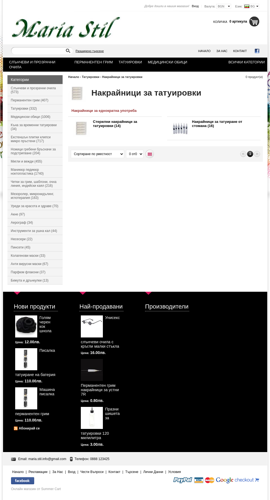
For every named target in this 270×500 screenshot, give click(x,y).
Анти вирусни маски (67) (29, 264)
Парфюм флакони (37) (28, 272)
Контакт (240, 51)
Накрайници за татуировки (122, 77)
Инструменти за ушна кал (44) (34, 231)
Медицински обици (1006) (30, 117)
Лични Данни (153, 472)
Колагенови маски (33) (28, 256)
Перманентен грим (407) (29, 100)
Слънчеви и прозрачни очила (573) (33, 90)
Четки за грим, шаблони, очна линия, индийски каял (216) (34, 184)
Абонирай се (29, 428)
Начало (204, 51)
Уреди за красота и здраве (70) (34, 206)
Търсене (131, 472)
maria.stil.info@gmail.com (47, 459)
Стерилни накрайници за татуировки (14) (115, 124)
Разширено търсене (90, 51)
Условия (174, 472)
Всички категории (246, 62)
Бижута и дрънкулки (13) (30, 280)
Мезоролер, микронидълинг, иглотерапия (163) (32, 196)
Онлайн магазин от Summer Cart (36, 489)
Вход (195, 6)
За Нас (222, 51)
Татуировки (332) (24, 108)
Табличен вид (149, 154)
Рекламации (38, 472)
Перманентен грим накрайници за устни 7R (100, 389)
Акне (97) (18, 214)
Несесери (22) (22, 239)
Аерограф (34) (22, 223)
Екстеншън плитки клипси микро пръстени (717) (30, 139)
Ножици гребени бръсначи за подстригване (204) (33, 151)
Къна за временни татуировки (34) (34, 127)
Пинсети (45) (20, 247)
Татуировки (91, 77)
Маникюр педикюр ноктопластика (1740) (27, 171)
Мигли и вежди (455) (26, 161)
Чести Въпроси (91, 472)
